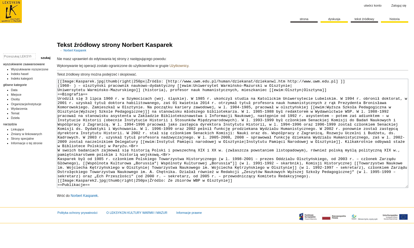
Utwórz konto (373, 5)
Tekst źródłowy (364, 19)
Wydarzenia (19, 108)
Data (14, 90)
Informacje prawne (189, 234)
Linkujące (17, 129)
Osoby (15, 99)
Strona (304, 19)
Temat (15, 113)
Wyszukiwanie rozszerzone (30, 69)
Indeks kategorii (22, 78)
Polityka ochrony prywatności (77, 234)
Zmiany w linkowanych (26, 134)
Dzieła (15, 118)
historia (395, 19)
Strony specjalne (22, 138)
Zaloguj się (398, 5)
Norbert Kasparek (75, 50)
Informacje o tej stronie (27, 143)
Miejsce (16, 94)
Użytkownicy (178, 66)
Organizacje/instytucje (26, 104)
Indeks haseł (19, 74)
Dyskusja (334, 19)
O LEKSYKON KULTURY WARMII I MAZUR (136, 234)
